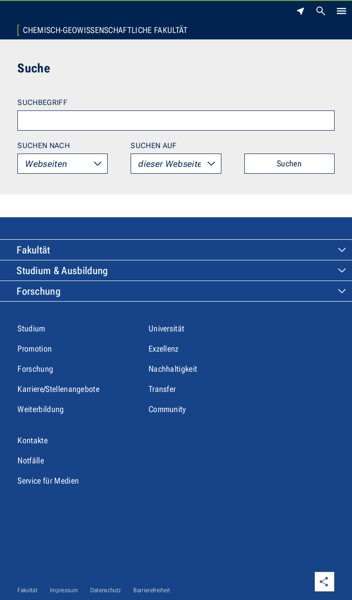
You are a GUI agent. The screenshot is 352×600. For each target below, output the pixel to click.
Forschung (38, 291)
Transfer (162, 389)
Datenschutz (105, 590)
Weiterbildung (40, 409)
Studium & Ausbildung (62, 270)
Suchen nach (43, 145)
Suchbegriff (42, 102)
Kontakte (32, 440)
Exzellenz (163, 348)
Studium (31, 328)
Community (167, 409)
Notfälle (30, 460)
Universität (166, 328)
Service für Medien (48, 480)
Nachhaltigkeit (172, 369)
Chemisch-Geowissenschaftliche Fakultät (105, 30)
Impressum (64, 590)
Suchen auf (153, 145)
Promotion (34, 348)
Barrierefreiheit (151, 590)
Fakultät (33, 250)
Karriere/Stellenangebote (58, 389)
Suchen (289, 163)
